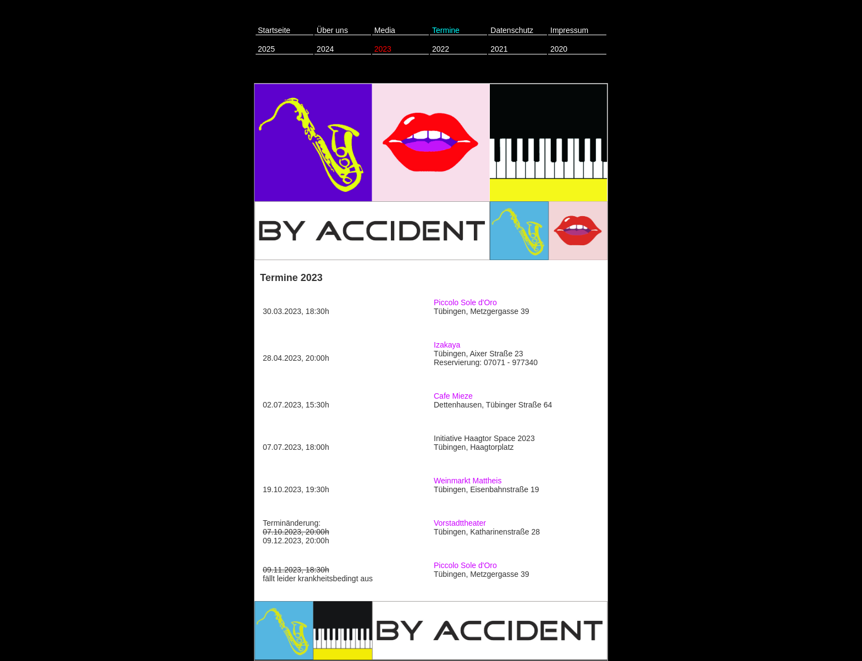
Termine (446, 30)
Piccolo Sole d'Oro (465, 302)
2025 (266, 49)
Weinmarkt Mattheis (467, 480)
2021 (498, 49)
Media (384, 30)
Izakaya (447, 344)
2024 (325, 49)
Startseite (274, 30)
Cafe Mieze (453, 396)
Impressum (569, 30)
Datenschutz (511, 30)
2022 (440, 49)
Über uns (332, 30)
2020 (558, 49)
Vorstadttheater (460, 523)
